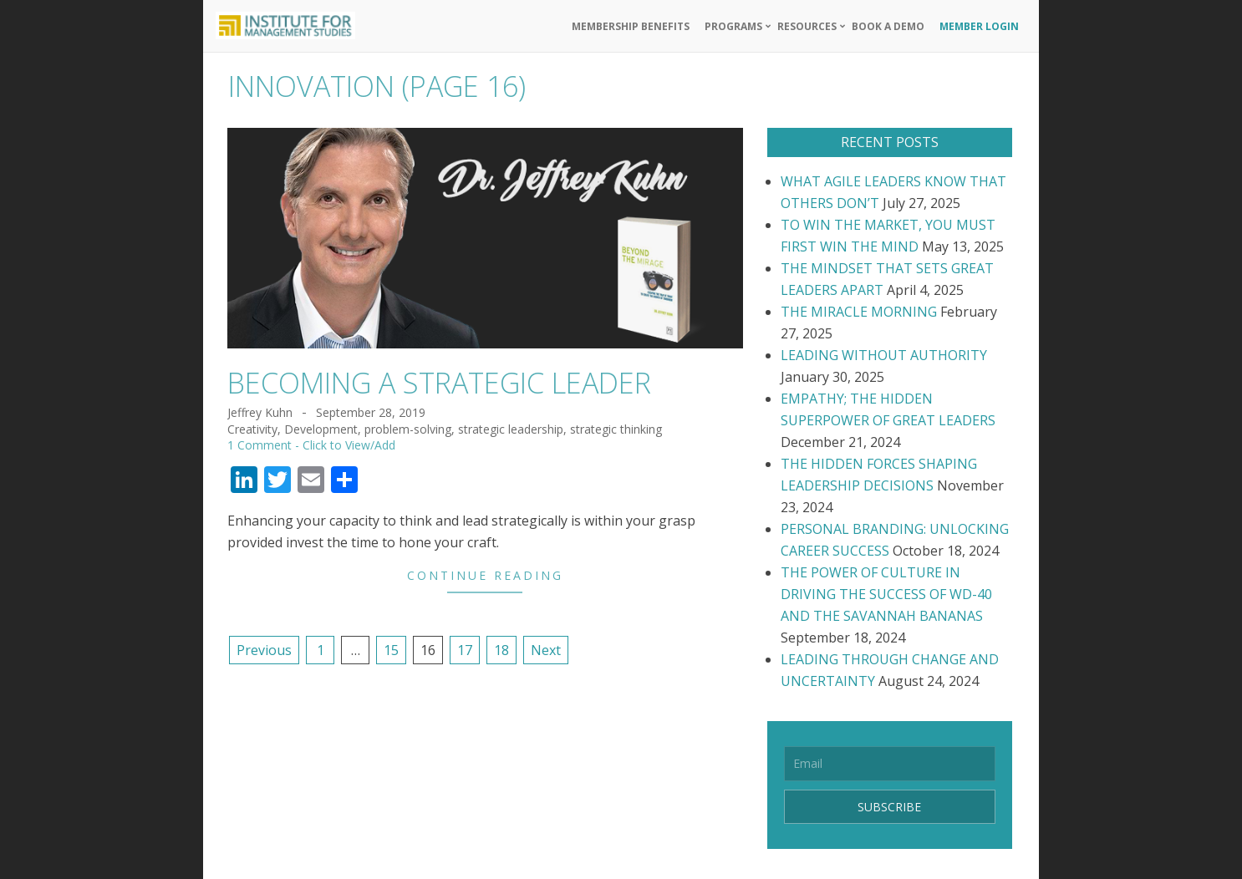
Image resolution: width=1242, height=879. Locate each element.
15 (391, 650)
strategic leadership (510, 429)
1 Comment (259, 445)
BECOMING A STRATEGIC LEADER (439, 382)
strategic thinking (616, 429)
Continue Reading (485, 575)
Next (546, 650)
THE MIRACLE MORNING (859, 311)
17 (464, 650)
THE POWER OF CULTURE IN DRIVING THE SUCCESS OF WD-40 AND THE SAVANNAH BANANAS (886, 594)
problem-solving (407, 429)
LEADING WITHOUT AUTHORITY (884, 355)
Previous (264, 650)
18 (501, 650)
